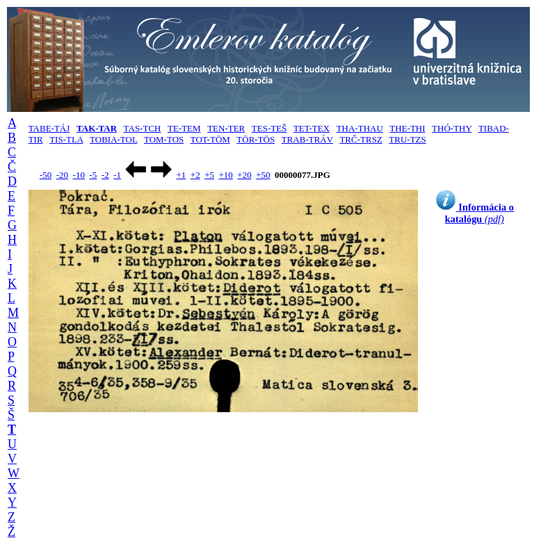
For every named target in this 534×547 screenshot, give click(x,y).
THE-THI (407, 128)
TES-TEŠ (269, 128)
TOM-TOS (164, 139)
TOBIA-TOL (113, 139)
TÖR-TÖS (255, 139)
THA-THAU (360, 128)
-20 (62, 175)
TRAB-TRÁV (307, 139)
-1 (117, 175)
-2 (105, 175)
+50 (263, 175)
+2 (195, 175)
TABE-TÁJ (49, 128)
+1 (181, 175)
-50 (45, 175)
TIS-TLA (66, 139)
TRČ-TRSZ (360, 139)
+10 (226, 175)
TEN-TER (226, 128)
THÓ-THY (451, 128)
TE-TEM (184, 128)
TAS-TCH (142, 128)
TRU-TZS (407, 139)
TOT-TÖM (210, 139)
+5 (209, 175)
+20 (244, 175)
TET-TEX (311, 128)
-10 (79, 175)
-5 (93, 175)
